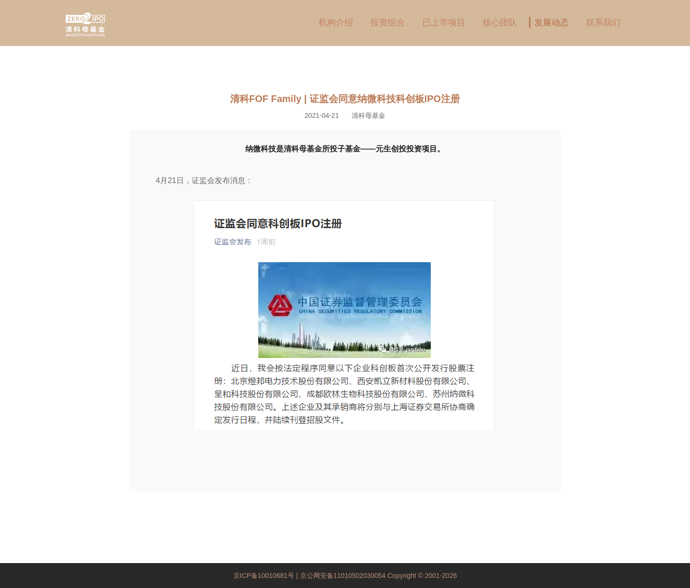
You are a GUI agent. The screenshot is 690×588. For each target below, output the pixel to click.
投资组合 (387, 22)
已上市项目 (443, 22)
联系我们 (603, 22)
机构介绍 (336, 22)
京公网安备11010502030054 (343, 575)
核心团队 (500, 22)
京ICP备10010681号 (265, 575)
